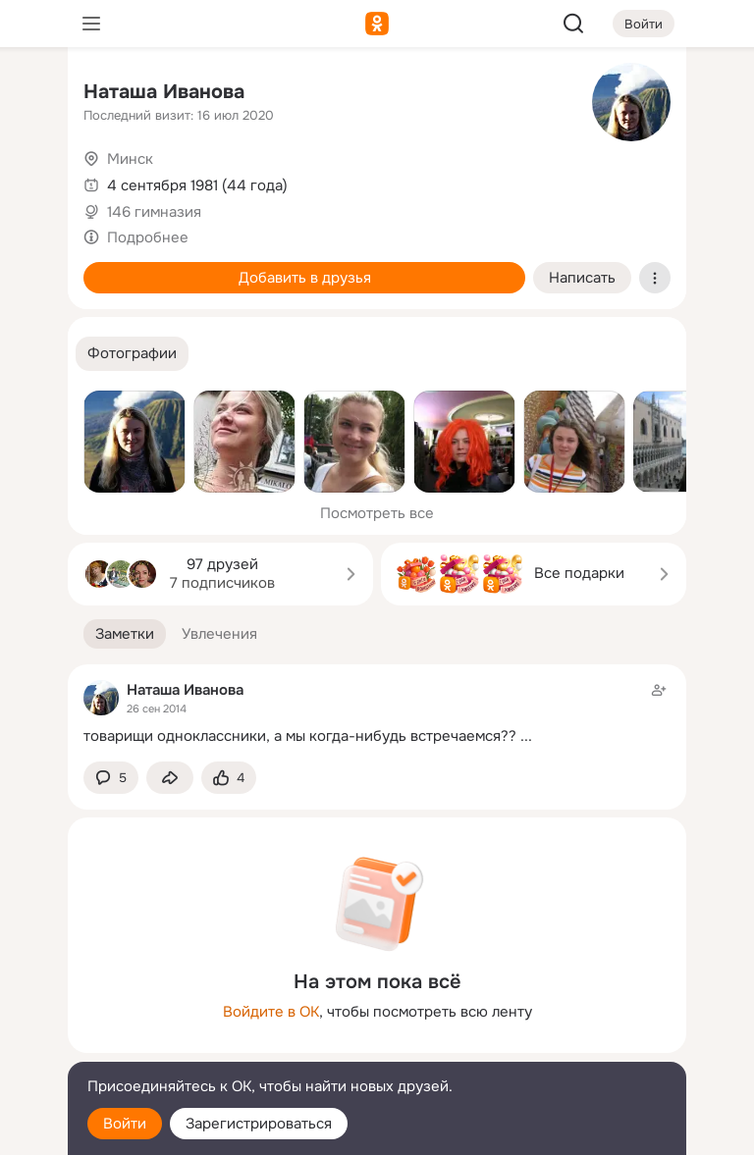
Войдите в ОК (271, 1012)
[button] (132, 354)
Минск (130, 159)
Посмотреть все (377, 513)
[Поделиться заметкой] (169, 777)
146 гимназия (154, 212)
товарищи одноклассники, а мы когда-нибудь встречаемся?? (299, 736)
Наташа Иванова (163, 91)
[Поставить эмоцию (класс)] (228, 777)
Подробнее (147, 237)
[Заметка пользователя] (377, 713)
